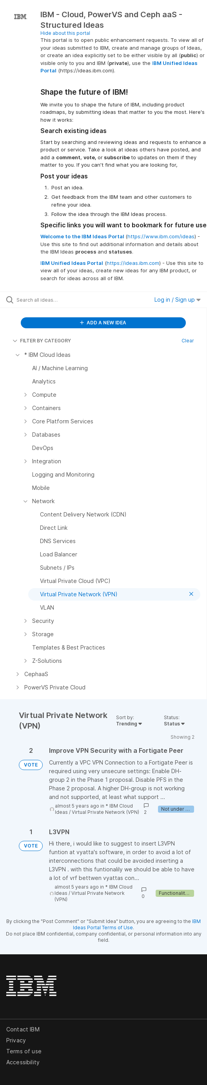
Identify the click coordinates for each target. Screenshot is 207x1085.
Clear (188, 341)
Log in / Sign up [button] (177, 299)
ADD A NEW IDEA (103, 323)
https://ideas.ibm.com (133, 263)
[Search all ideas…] (61, 299)
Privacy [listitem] (16, 1040)
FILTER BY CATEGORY (42, 341)
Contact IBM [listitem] (23, 1029)
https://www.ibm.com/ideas (160, 236)
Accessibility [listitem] (23, 1062)
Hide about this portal (65, 33)
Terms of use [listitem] (24, 1051)
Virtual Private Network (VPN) (105, 812)
